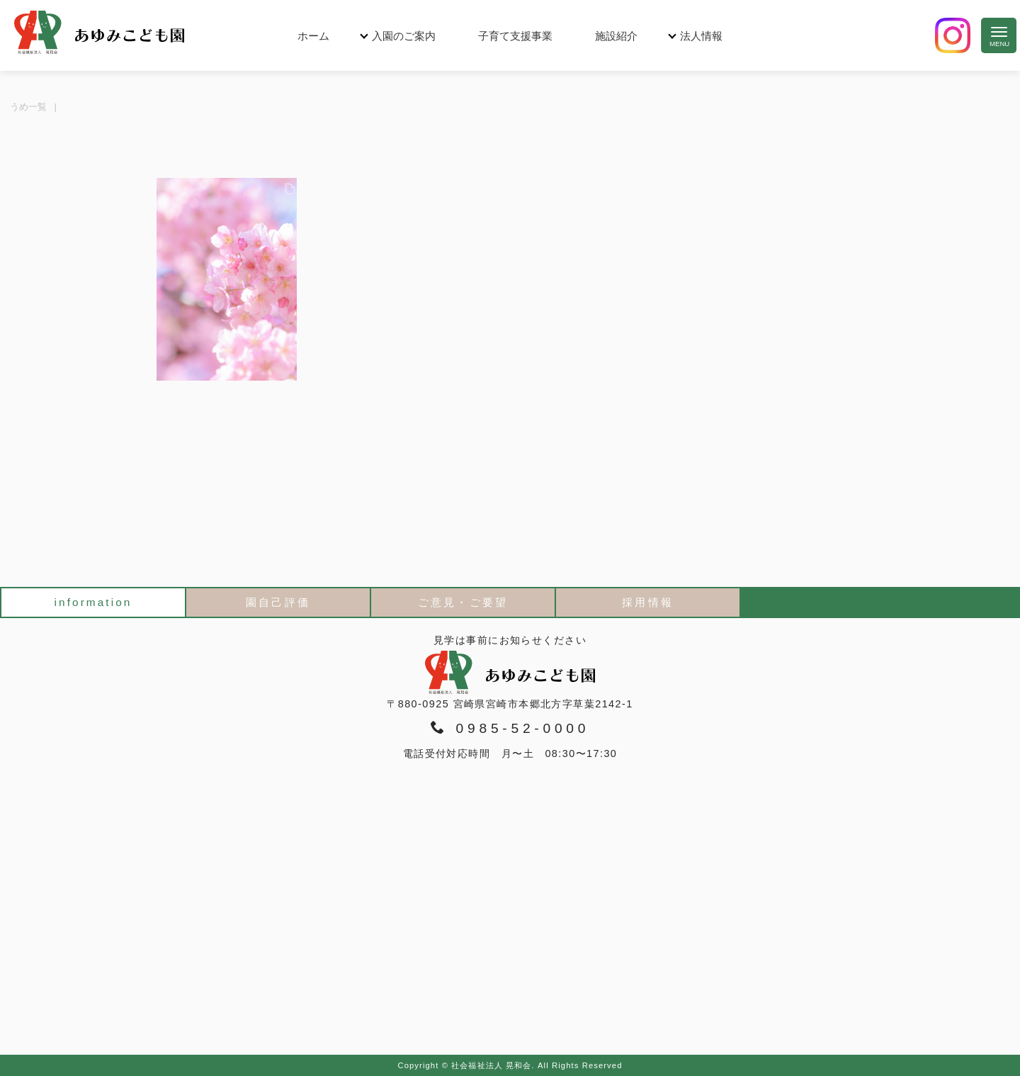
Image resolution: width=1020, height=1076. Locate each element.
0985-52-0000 (510, 728)
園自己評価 (278, 602)
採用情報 (647, 602)
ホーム (313, 36)
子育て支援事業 (515, 36)
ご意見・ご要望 (463, 602)
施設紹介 (616, 36)
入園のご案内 (404, 36)
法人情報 (701, 36)
